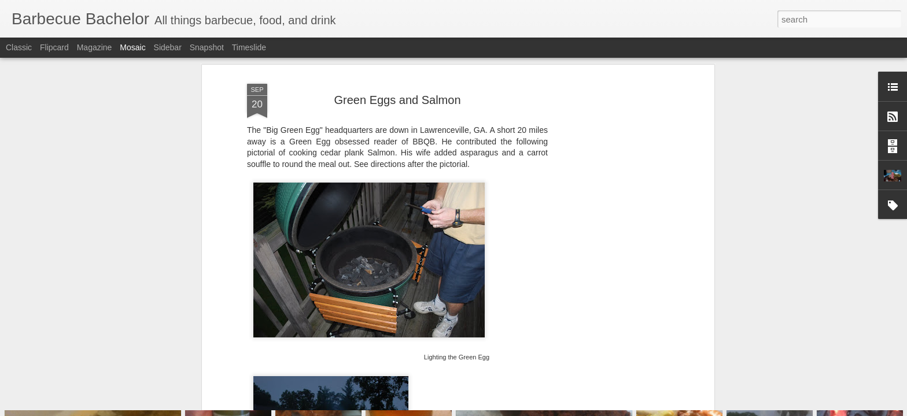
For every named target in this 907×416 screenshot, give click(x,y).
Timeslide (249, 47)
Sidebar (168, 47)
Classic (19, 47)
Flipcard (54, 47)
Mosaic (132, 47)
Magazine (94, 47)
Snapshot (207, 47)
